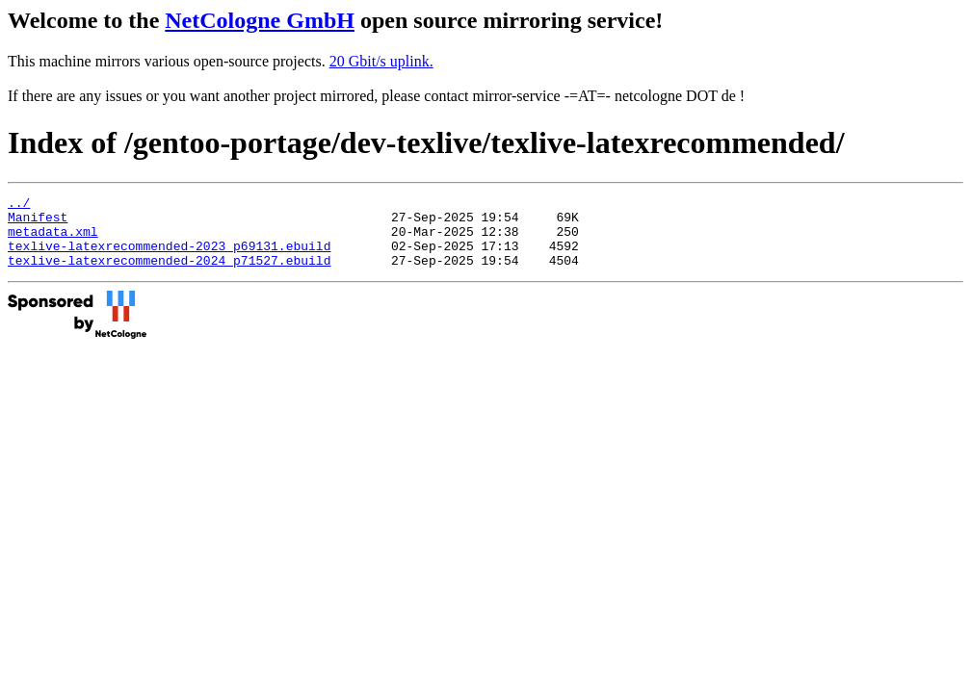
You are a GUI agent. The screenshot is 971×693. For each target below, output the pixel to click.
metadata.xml (53, 239)
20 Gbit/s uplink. (381, 61)
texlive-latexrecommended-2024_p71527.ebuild (169, 274)
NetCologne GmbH (259, 20)
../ (19, 205)
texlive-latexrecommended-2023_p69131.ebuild (169, 257)
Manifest (37, 222)
